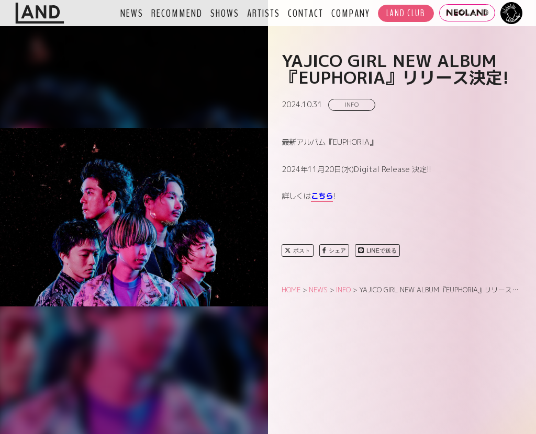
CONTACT (305, 13)
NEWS (131, 13)
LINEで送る (377, 250)
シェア (334, 250)
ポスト (297, 250)
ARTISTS (263, 13)
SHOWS (224, 13)
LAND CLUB (406, 13)
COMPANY (350, 13)
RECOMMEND (177, 13)
